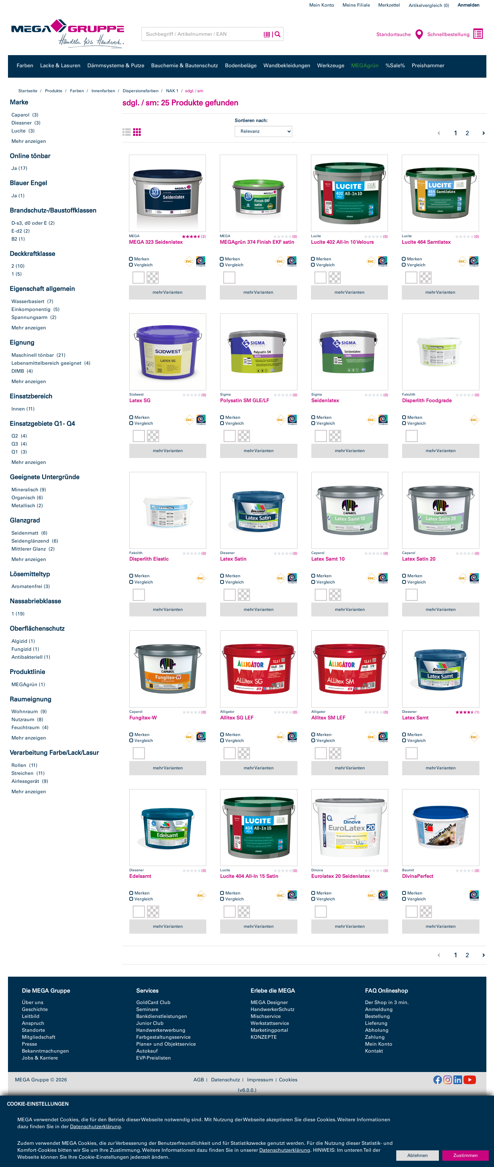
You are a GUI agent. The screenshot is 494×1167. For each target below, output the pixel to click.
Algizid (19, 641)
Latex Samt (415, 718)
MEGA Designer (269, 1002)
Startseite (27, 90)
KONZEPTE (264, 1037)
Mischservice (266, 1016)
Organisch (23, 498)
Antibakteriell (27, 657)
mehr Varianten (167, 292)
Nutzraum (22, 720)
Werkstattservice (270, 1023)
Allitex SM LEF (328, 718)
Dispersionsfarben (140, 90)
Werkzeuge (330, 65)
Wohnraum (24, 712)
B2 (14, 239)
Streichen (22, 773)
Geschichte (35, 1009)
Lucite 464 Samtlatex (426, 242)
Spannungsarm (29, 317)
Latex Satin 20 (418, 559)
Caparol (20, 115)
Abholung (377, 1030)
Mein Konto (321, 5)
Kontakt (374, 1051)
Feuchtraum (25, 728)
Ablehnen (417, 1155)
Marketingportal (269, 1030)
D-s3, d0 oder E (29, 223)
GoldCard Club (153, 1002)
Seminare (147, 1009)
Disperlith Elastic (148, 559)
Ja (14, 168)
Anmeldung (379, 1009)
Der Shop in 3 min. (387, 1002)
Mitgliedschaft (38, 1037)
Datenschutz (225, 1080)
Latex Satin (233, 559)
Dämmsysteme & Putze (115, 65)
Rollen (18, 765)
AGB (198, 1080)
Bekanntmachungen (45, 1051)
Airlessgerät (25, 781)
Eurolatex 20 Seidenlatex (340, 876)
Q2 (14, 436)
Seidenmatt (24, 533)
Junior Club (150, 1023)
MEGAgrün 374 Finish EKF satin (257, 242)
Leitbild (31, 1016)
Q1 (14, 452)
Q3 (14, 444)
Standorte (33, 1030)
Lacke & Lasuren (60, 65)
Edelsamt (140, 876)
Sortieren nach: (251, 120)
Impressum (260, 1080)
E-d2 (16, 231)
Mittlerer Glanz (28, 549)
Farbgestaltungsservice (163, 1037)
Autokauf (147, 1051)
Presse (29, 1044)
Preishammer (428, 65)
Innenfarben (103, 90)
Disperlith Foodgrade (427, 401)
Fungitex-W (143, 718)
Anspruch (33, 1023)
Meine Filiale (356, 5)
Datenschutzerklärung (95, 1127)
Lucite (18, 131)
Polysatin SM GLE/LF (244, 401)
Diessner (21, 123)
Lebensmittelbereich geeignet (46, 363)
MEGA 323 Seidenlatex (156, 242)
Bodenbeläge (241, 65)
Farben (25, 65)
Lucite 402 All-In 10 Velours (342, 242)
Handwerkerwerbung (160, 1030)
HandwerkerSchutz (272, 1009)
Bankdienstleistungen (161, 1016)
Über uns (32, 1002)
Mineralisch (24, 490)
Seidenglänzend (30, 541)
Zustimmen (465, 1155)
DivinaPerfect (417, 876)
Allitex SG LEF (236, 718)
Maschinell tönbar (32, 355)
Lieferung (376, 1023)
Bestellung (377, 1016)
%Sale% (395, 65)
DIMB (17, 371)
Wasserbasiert (27, 301)
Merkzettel (389, 5)
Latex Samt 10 (328, 559)
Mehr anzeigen (28, 141)
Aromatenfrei (26, 586)
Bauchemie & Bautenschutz (184, 65)
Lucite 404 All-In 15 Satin (249, 876)
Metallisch (23, 506)
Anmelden (468, 5)
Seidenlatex (325, 401)
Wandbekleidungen (286, 65)
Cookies (288, 1080)
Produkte (53, 90)
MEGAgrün (365, 65)
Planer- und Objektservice (166, 1044)
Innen (18, 409)
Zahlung (375, 1037)
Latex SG (139, 401)
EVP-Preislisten (153, 1058)
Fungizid (21, 649)
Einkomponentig (31, 309)
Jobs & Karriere (40, 1058)
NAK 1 (172, 90)
